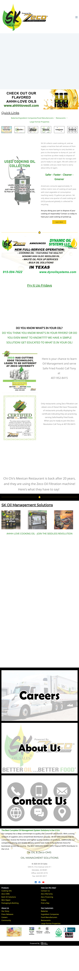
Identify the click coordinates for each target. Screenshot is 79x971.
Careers (4, 917)
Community (6, 920)
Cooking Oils (6, 891)
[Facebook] (39, 882)
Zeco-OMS (5, 894)
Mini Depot (5, 900)
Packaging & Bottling (10, 903)
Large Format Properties (39, 122)
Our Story (5, 911)
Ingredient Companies (50, 914)
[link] (19, 347)
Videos (43, 900)
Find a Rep (45, 903)
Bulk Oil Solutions (8, 897)
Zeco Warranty (47, 894)
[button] (2, 1)
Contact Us (45, 891)
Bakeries (44, 911)
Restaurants (61, 118)
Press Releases (7, 914)
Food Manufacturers (49, 917)
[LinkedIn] (35, 882)
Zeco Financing (47, 897)
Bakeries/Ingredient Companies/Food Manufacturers (32, 118)
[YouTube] (43, 882)
